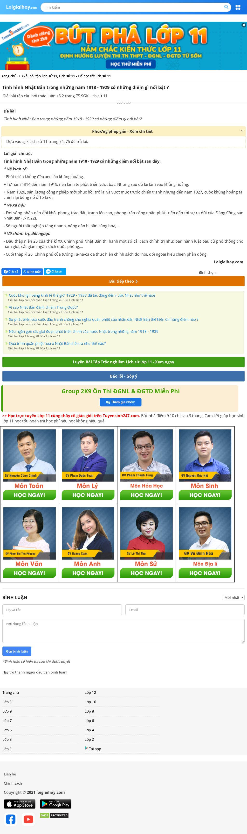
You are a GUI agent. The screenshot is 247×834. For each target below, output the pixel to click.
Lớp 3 (7, 739)
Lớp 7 (7, 720)
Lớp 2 (89, 739)
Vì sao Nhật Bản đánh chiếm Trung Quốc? (43, 307)
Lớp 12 (90, 692)
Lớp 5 (7, 729)
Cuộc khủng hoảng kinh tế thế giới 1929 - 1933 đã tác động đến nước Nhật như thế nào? (82, 295)
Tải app (93, 748)
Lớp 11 (8, 701)
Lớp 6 (89, 720)
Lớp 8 (89, 711)
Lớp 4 (89, 729)
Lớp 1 (7, 748)
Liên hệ (10, 774)
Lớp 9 (7, 711)
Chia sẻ (11, 271)
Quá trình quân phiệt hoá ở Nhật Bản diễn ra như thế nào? (57, 343)
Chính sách (13, 783)
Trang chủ (10, 692)
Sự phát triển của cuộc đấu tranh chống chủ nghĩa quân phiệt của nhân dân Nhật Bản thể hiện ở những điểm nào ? (103, 319)
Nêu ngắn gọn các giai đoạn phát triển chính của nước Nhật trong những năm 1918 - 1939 (83, 331)
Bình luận (32, 272)
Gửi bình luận (17, 651)
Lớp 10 (90, 701)
